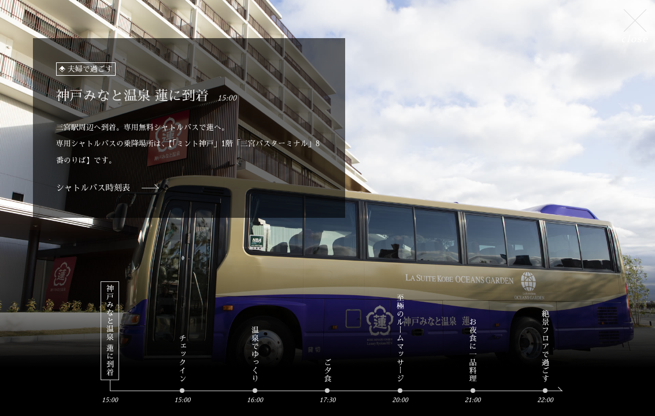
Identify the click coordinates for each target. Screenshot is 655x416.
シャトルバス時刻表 (93, 188)
